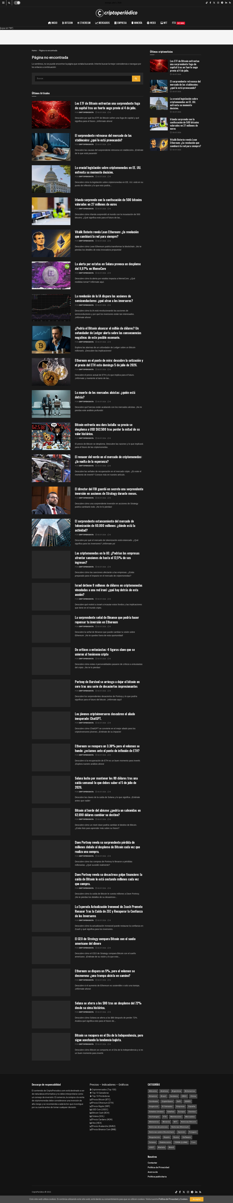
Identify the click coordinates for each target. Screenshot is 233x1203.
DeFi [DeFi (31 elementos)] (179, 1101)
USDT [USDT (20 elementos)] (151, 1147)
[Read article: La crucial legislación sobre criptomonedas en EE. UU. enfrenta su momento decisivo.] (159, 103)
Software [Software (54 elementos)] (187, 1137)
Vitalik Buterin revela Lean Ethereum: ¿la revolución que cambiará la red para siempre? (106, 234)
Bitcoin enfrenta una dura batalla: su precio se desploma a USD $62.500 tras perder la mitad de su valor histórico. (107, 429)
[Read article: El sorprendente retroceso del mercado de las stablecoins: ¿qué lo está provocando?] (159, 86)
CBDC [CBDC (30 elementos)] (184, 1096)
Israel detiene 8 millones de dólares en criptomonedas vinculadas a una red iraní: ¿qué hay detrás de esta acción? (108, 590)
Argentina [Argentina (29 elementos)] (176, 1091)
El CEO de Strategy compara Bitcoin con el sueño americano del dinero (105, 941)
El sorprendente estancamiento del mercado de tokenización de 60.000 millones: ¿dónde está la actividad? (105, 526)
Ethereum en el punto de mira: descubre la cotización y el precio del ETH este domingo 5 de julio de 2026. (109, 362)
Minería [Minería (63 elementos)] (166, 1122)
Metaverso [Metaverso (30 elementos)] (154, 1122)
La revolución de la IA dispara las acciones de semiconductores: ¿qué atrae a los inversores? (104, 298)
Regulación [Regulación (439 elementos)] (154, 1137)
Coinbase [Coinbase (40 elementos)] (153, 1101)
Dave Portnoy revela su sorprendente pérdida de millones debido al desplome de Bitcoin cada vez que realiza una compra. (107, 847)
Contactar (152, 1162)
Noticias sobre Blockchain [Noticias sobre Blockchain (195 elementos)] (161, 1132)
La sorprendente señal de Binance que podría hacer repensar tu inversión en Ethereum (107, 619)
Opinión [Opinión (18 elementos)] (181, 1132)
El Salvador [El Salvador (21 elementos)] (167, 1106)
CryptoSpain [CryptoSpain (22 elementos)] (167, 1101)
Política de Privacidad (158, 1167)
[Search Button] (9, 2)
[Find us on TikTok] (207, 2)
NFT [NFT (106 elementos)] (175, 1122)
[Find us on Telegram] (222, 2)
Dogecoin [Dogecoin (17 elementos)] (153, 1106)
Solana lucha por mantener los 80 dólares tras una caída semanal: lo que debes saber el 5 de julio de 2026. (106, 783)
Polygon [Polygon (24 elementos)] (193, 1132)
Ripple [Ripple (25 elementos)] (167, 1137)
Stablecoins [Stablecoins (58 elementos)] (165, 1142)
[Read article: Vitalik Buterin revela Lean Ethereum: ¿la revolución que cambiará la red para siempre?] (159, 144)
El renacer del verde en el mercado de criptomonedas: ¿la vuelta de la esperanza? (108, 459)
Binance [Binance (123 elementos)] (153, 1096)
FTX (178, 23)
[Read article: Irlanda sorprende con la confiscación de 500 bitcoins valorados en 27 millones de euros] (159, 124)
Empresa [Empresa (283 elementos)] (180, 1106)
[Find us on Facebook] (210, 2)
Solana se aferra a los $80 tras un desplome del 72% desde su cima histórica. (108, 1005)
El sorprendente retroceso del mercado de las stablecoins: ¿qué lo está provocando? (103, 137)
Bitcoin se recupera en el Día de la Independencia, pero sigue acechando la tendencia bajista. (109, 1037)
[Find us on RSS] (230, 2)
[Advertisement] (116, 36)
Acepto (196, 1199)
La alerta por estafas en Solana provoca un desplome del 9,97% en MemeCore (108, 266)
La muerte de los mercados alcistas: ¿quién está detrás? (105, 394)
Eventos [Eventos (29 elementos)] (192, 1111)
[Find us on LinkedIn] (226, 2)
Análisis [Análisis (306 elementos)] (164, 1091)
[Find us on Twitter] (214, 2)
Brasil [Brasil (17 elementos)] (163, 1096)
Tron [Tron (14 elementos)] (193, 1142)
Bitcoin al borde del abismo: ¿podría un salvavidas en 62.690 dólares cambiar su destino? (108, 812)
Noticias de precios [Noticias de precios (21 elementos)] (158, 1127)
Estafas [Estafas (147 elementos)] (170, 1111)
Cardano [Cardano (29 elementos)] (174, 1096)
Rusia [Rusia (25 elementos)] (176, 1137)
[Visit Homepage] (116, 13)
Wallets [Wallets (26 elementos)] (161, 1147)
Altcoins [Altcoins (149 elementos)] (153, 1091)
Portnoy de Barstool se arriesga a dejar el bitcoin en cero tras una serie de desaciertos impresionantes (107, 684)
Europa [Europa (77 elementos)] (181, 1111)
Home (34, 50)
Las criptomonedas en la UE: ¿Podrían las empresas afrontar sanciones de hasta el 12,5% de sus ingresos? (107, 558)
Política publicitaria (157, 1176)
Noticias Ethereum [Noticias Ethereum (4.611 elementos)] (180, 1127)
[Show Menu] (3, 3)
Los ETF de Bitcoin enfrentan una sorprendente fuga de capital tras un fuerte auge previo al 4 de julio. (107, 105)
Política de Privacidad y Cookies (173, 1199)
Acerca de (153, 1172)
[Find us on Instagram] (218, 2)
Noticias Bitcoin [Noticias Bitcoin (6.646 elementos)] (188, 1122)
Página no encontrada (48, 50)
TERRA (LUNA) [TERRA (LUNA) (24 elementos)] (181, 1142)
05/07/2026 (100, 112)
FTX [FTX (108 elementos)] (165, 1116)
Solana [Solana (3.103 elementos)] (152, 1142)
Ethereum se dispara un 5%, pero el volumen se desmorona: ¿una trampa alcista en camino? (105, 973)
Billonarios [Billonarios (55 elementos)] (190, 1091)
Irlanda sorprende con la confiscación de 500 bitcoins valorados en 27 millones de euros (108, 202)
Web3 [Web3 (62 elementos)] (171, 1147)
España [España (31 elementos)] (191, 1106)
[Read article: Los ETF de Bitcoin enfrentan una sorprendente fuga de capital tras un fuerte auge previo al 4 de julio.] (159, 65)
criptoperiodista (86, 112)
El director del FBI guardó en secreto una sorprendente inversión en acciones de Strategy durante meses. (109, 491)
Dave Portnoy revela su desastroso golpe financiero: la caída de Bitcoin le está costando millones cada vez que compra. (108, 879)
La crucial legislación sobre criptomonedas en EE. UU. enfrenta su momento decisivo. (108, 169)
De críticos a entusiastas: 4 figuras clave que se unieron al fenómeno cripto (105, 651)
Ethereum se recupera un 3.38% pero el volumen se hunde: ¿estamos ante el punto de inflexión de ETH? (107, 748)
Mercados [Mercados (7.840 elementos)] (190, 1116)
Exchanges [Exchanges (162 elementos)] (154, 1116)
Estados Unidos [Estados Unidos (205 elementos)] (156, 1111)
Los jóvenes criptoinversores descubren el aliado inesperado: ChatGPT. (105, 716)
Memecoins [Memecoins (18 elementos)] (175, 1116)
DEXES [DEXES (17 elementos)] (188, 1101)
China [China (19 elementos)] (193, 1096)
